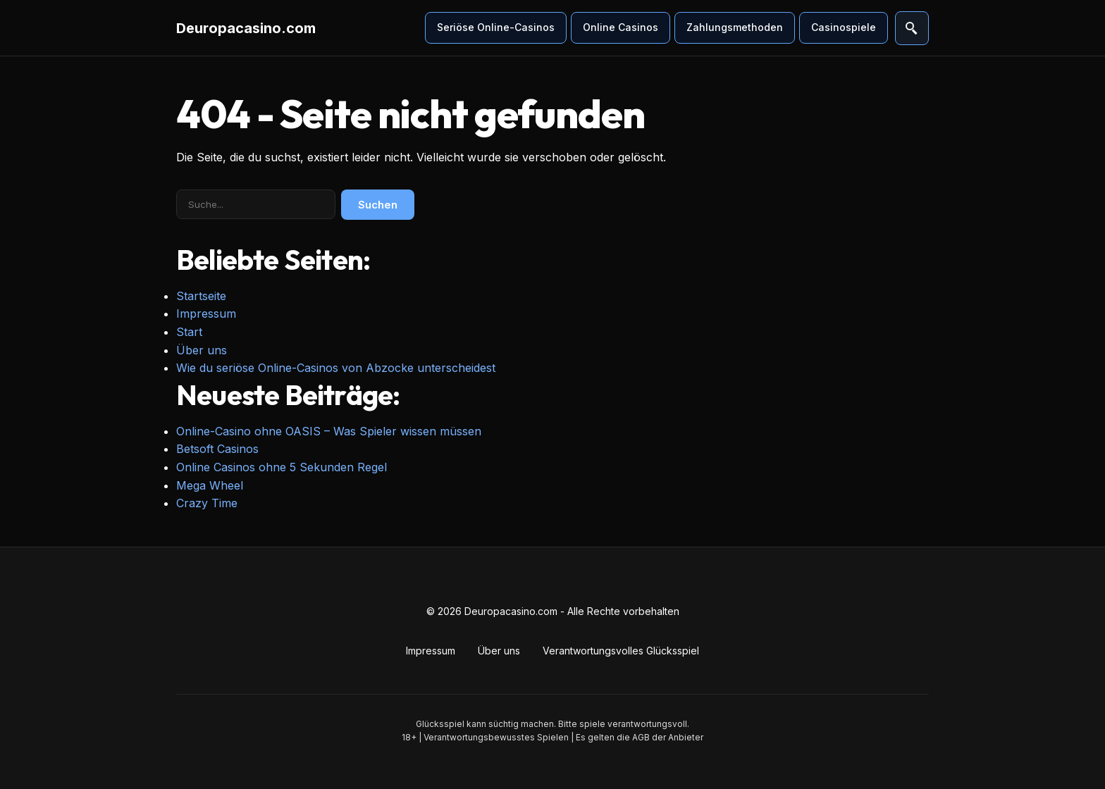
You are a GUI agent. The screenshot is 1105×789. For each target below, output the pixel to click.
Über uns (201, 350)
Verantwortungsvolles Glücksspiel (621, 651)
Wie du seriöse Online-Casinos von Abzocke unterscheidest (335, 368)
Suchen (377, 204)
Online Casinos (620, 27)
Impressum (206, 313)
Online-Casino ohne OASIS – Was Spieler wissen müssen (328, 431)
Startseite (201, 296)
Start (189, 332)
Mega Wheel (209, 485)
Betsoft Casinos (217, 449)
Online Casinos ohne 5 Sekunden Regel (281, 467)
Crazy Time (206, 503)
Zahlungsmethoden (734, 27)
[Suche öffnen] (912, 28)
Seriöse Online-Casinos (496, 27)
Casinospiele (843, 27)
